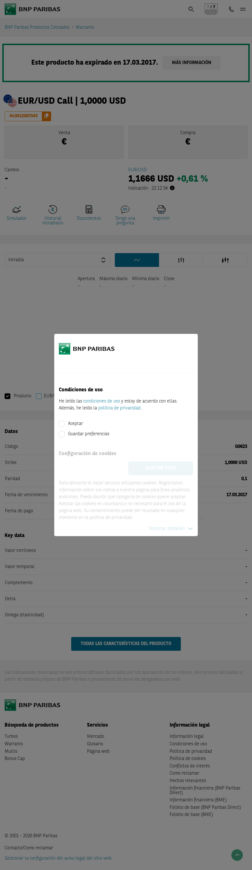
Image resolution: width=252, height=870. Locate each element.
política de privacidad (119, 408)
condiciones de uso (101, 401)
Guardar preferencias (88, 434)
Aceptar (75, 423)
